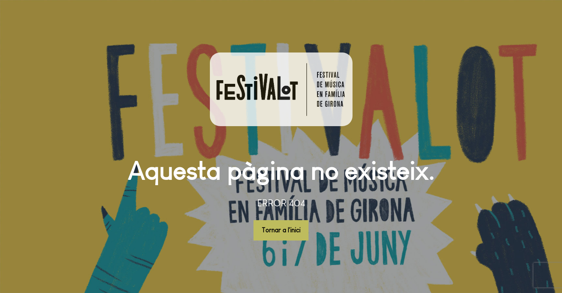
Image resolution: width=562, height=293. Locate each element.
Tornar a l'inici (281, 230)
